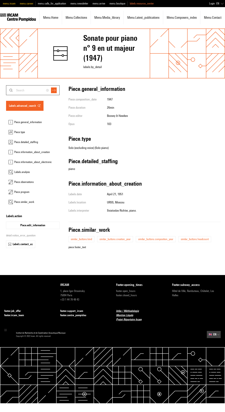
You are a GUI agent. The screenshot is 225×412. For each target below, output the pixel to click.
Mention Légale (126, 315)
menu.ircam (9, 3)
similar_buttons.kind (81, 239)
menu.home (50, 17)
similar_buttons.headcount (195, 239)
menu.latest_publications (143, 17)
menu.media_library (107, 17)
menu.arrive (99, 3)
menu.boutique (117, 3)
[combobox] (33, 90)
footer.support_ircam (73, 311)
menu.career (26, 3)
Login (212, 3)
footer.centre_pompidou (75, 315)
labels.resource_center (142, 3)
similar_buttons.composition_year (155, 239)
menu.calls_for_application (52, 3)
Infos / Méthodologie (129, 311)
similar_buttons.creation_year (115, 239)
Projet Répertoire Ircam (131, 320)
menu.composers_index (182, 17)
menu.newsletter (79, 3)
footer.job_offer (14, 311)
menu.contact (212, 17)
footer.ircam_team (16, 315)
